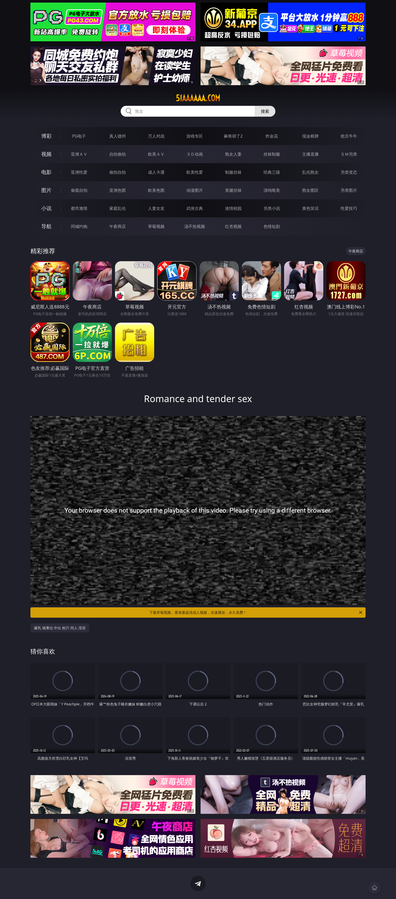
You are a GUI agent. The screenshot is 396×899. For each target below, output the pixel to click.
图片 (46, 190)
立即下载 (234, 887)
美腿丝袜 (233, 190)
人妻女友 (156, 208)
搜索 (265, 111)
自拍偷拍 (117, 154)
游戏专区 (194, 136)
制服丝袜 (233, 172)
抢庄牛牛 (349, 136)
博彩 (46, 135)
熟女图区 (310, 190)
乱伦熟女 (310, 172)
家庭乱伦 (117, 208)
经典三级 (271, 172)
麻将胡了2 (233, 136)
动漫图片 (194, 190)
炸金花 (272, 136)
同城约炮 (79, 226)
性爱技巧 (349, 208)
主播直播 (310, 154)
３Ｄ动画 (194, 154)
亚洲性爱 (79, 172)
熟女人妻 (233, 154)
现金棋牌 (310, 136)
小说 (46, 208)
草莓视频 (156, 226)
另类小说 (271, 208)
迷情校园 (233, 208)
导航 (46, 226)
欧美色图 (156, 190)
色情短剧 (271, 226)
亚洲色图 (117, 190)
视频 (46, 153)
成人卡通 (156, 172)
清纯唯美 (271, 190)
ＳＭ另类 (349, 154)
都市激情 (79, 208)
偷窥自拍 (79, 190)
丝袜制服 (271, 154)
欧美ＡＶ (156, 154)
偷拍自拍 (117, 172)
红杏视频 (233, 226)
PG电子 (79, 136)
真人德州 (117, 136)
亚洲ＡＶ (79, 154)
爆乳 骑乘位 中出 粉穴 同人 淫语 (60, 627)
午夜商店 (117, 226)
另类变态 (349, 172)
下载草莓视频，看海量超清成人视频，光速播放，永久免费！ (256, 612)
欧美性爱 (194, 172)
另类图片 (349, 190)
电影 (46, 172)
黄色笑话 (310, 208)
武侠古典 (194, 208)
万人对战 (156, 136)
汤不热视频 (194, 226)
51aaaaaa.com (198, 98)
